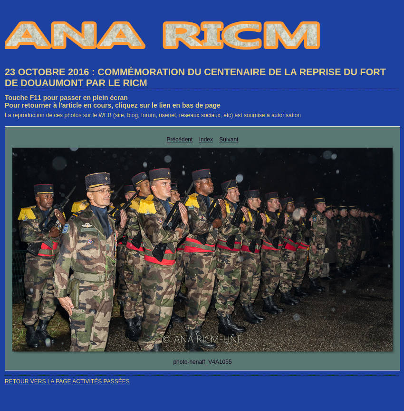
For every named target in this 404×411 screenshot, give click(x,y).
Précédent (180, 139)
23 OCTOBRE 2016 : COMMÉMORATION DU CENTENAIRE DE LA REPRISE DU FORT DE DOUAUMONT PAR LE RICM (195, 77)
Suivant (228, 139)
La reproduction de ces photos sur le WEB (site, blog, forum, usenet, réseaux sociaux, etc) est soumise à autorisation (153, 115)
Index (206, 139)
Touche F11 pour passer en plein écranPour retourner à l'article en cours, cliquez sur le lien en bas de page (113, 101)
